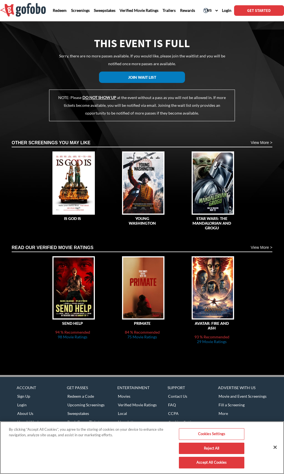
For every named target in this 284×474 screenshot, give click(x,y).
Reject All (211, 448)
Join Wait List (142, 77)
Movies (124, 396)
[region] (142, 447)
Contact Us (177, 396)
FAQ (172, 404)
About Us (25, 413)
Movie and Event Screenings (243, 396)
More (223, 413)
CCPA (173, 413)
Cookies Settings (211, 434)
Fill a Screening (232, 404)
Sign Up (23, 396)
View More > (261, 142)
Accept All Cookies (211, 462)
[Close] (275, 447)
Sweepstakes (78, 413)
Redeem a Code (80, 396)
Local (122, 413)
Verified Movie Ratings (137, 404)
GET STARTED (259, 10)
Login (22, 404)
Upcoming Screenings (86, 404)
